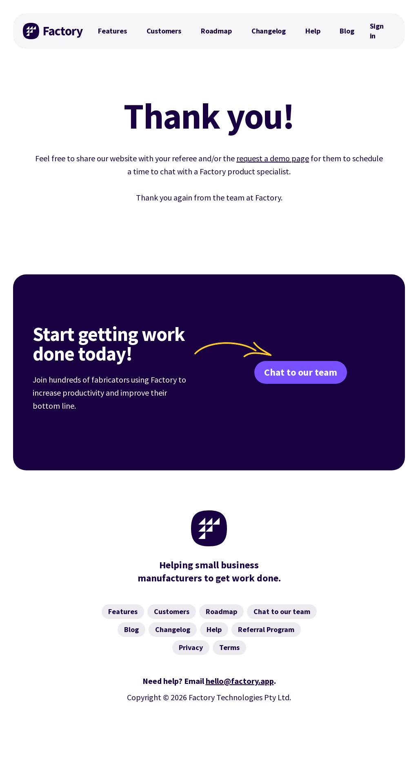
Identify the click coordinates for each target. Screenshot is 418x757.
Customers (164, 31)
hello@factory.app (240, 681)
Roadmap (216, 31)
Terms (229, 647)
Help (312, 31)
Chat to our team (300, 372)
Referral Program (266, 629)
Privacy (191, 647)
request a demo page (272, 158)
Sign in (377, 30)
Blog (347, 31)
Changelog (268, 31)
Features (112, 31)
